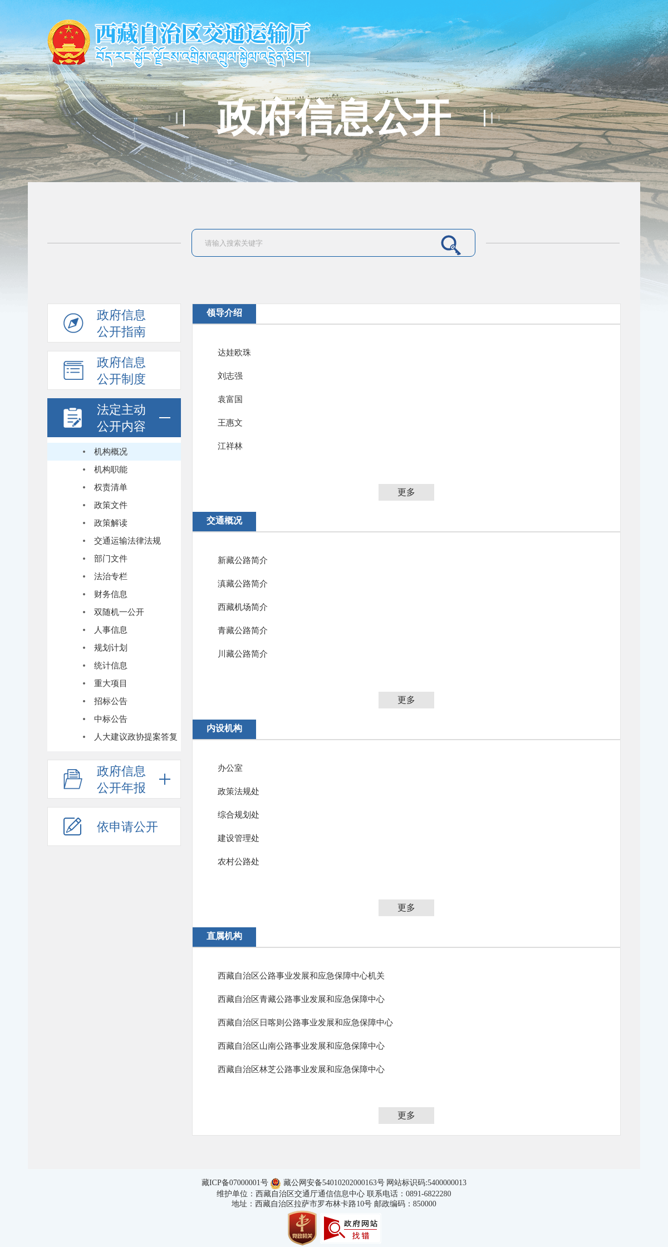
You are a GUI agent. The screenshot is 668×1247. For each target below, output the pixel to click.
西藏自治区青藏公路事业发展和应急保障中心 (301, 999)
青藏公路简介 (243, 630)
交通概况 (224, 520)
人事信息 (110, 629)
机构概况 (110, 451)
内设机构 (224, 728)
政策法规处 (238, 791)
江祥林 (230, 446)
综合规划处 (238, 814)
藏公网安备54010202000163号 (334, 1182)
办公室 (230, 768)
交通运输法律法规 (127, 540)
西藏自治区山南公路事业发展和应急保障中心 (301, 1045)
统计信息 (110, 665)
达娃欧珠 (234, 352)
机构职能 (110, 469)
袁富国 (230, 399)
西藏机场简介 (243, 607)
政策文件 (110, 505)
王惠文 (230, 422)
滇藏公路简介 (243, 583)
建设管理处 (238, 838)
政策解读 (110, 523)
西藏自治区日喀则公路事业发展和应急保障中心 (305, 1022)
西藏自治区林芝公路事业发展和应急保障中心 (301, 1069)
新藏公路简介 (243, 560)
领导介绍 (224, 312)
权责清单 (110, 487)
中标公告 (110, 719)
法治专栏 (110, 576)
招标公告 (110, 701)
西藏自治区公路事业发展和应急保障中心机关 (301, 975)
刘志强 (230, 375)
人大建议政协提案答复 (136, 736)
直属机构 (224, 936)
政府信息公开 (334, 118)
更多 (406, 492)
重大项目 (110, 683)
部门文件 (110, 558)
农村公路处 (238, 861)
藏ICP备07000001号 (235, 1182)
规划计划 (110, 647)
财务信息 (110, 594)
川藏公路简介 (243, 653)
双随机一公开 (119, 612)
